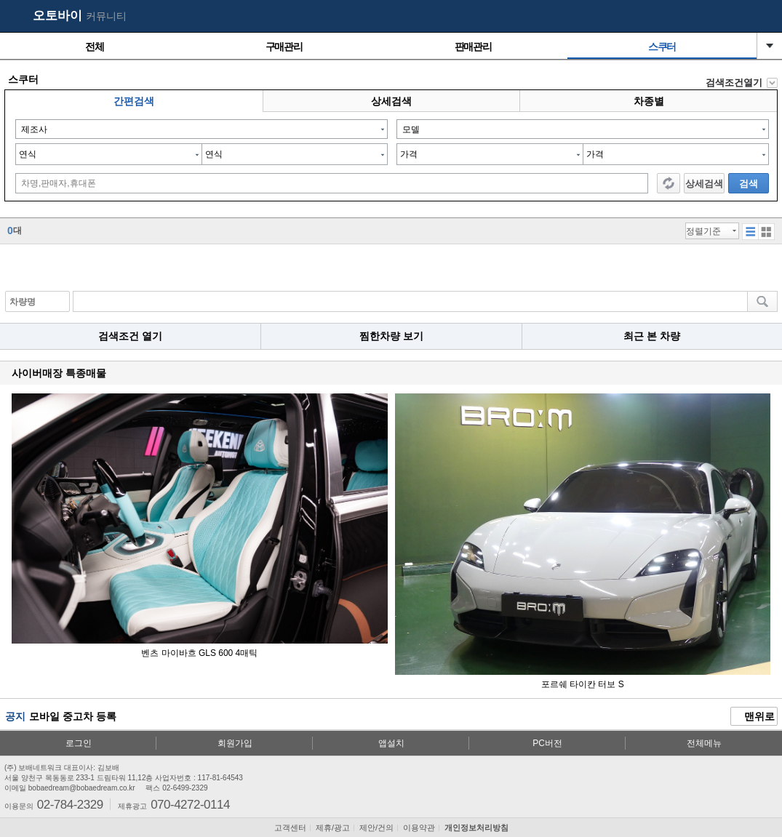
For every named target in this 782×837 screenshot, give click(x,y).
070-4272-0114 (190, 804)
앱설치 (391, 743)
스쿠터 (662, 46)
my (735, 16)
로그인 (78, 743)
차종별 (649, 101)
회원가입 (235, 743)
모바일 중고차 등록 (72, 716)
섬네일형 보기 (750, 231)
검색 (748, 183)
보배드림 (15, 16)
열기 (769, 46)
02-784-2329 (70, 804)
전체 (94, 46)
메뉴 (763, 16)
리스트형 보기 (766, 231)
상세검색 (391, 101)
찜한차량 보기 (391, 336)
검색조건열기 (734, 82)
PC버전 (547, 743)
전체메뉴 (704, 743)
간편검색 (133, 101)
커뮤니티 (106, 16)
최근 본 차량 (651, 336)
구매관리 (284, 46)
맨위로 (754, 717)
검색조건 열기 (130, 336)
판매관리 (473, 46)
